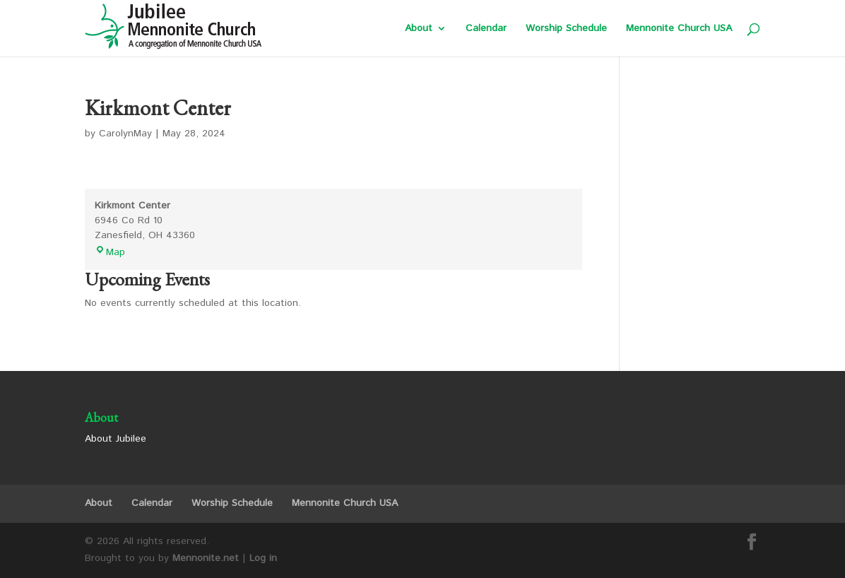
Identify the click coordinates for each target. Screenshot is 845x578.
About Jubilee (115, 439)
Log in (263, 558)
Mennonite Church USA (679, 29)
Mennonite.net (205, 558)
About (418, 29)
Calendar (486, 29)
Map (110, 252)
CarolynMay (125, 133)
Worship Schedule (566, 29)
